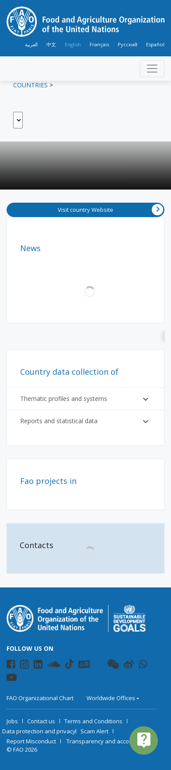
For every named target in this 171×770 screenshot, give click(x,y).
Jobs (12, 721)
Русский (127, 44)
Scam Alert (94, 731)
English (73, 44)
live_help (144, 740)
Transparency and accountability (110, 741)
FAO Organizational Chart (40, 698)
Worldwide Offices (111, 698)
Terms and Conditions (93, 721)
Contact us (41, 721)
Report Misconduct (31, 741)
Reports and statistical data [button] (85, 421)
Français (99, 44)
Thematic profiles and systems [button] (85, 399)
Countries (30, 85)
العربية (31, 44)
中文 (51, 44)
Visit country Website (110, 209)
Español (155, 44)
